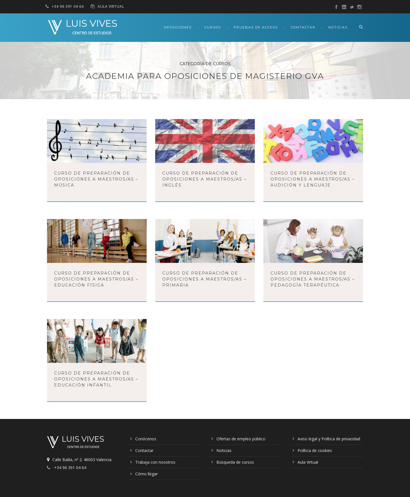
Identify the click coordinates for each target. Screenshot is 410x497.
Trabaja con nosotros (155, 462)
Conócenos (145, 438)
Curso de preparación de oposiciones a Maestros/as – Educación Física (96, 279)
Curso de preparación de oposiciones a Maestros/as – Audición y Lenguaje (312, 179)
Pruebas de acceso (256, 27)
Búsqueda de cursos (235, 462)
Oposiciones (178, 27)
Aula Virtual (308, 462)
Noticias (338, 27)
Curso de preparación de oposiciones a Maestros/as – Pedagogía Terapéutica (312, 279)
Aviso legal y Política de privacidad (329, 438)
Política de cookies (315, 450)
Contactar (303, 27)
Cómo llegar (146, 473)
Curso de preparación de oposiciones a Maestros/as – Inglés (204, 179)
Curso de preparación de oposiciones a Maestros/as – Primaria (204, 279)
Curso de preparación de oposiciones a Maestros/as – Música (96, 179)
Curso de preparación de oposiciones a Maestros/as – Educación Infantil (96, 379)
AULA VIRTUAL (111, 6)
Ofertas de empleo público (240, 438)
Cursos (212, 27)
